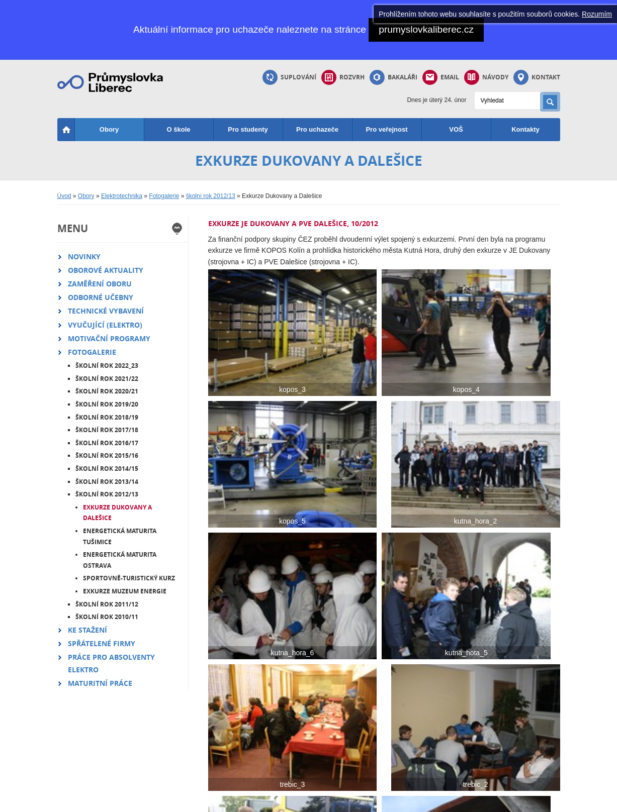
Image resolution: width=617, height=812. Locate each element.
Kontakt (536, 77)
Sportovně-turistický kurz (129, 578)
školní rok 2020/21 (106, 391)
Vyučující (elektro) (105, 325)
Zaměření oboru (100, 283)
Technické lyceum (92, 749)
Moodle (328, 762)
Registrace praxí (340, 737)
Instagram (164, 762)
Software (246, 775)
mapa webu (129, 801)
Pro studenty (248, 129)
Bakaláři (393, 77)
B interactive (525, 801)
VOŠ (456, 129)
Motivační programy (109, 338)
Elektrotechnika (121, 195)
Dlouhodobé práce (343, 749)
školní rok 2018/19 (106, 417)
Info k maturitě (421, 775)
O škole (179, 129)
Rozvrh (343, 77)
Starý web (164, 775)
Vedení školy (502, 749)
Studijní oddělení (507, 737)
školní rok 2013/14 (106, 481)
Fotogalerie (164, 195)
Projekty (162, 749)
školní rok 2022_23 (106, 365)
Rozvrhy (413, 737)
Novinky (84, 256)
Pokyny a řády (254, 762)
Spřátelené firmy (101, 643)
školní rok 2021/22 (106, 378)
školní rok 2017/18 (106, 430)
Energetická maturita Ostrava (119, 560)
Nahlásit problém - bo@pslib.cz (202, 801)
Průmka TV (166, 737)
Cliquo (488, 801)
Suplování (289, 77)
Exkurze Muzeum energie (124, 591)
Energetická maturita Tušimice (119, 536)
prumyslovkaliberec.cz (426, 29)
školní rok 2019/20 (106, 404)
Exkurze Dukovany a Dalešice (117, 513)
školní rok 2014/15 (106, 468)
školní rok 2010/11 (106, 617)
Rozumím (597, 14)
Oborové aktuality (105, 270)
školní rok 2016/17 (106, 443)
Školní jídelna (253, 737)
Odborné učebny (100, 297)
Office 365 (248, 749)
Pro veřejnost (386, 129)
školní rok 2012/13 (210, 195)
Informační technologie (98, 775)
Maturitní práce (100, 683)
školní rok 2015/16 (106, 455)
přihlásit (268, 801)
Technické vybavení (106, 311)
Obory (109, 129)
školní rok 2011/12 (106, 604)
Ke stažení (87, 630)
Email (440, 77)
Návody (486, 77)
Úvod (64, 195)
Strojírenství (84, 737)
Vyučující (497, 762)
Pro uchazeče (317, 129)
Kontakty (525, 129)
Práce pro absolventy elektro (111, 663)
